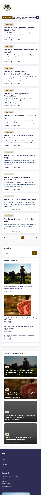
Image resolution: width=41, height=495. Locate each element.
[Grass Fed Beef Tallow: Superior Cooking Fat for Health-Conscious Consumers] (17, 274)
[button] (4, 237)
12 (36, 237)
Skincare (4, 481)
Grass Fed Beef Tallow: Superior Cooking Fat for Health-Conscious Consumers (18, 287)
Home (4, 460)
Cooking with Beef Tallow (10, 476)
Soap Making (6, 483)
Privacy (4, 467)
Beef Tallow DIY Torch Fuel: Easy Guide (20, 199)
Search (6, 248)
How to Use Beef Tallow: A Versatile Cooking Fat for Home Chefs (19, 336)
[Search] (34, 253)
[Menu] (38, 7)
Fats (7, 367)
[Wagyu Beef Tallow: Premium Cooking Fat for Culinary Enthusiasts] (17, 305)
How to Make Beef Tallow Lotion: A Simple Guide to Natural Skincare (19, 327)
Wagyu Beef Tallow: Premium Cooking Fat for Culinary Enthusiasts (20, 319)
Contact (4, 464)
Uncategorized (9, 24)
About (4, 462)
